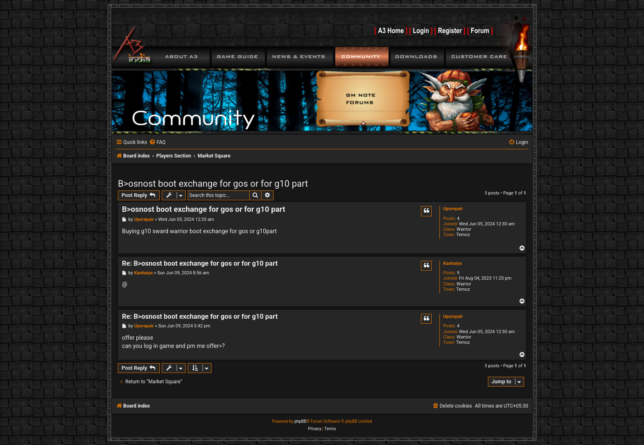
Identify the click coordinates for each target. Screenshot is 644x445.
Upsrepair (453, 208)
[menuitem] (157, 142)
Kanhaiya (452, 263)
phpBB (300, 421)
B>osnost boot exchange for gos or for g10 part (213, 183)
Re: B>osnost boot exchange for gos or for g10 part (200, 263)
